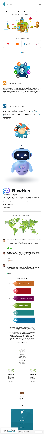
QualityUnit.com (21, 431)
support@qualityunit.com (22, 417)
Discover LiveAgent (7, 95)
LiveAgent (22, 424)
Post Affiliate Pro (7, 118)
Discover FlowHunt (7, 207)
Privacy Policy (22, 432)
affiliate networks (34, 111)
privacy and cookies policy (11, 431)
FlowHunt (22, 427)
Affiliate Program (22, 420)
